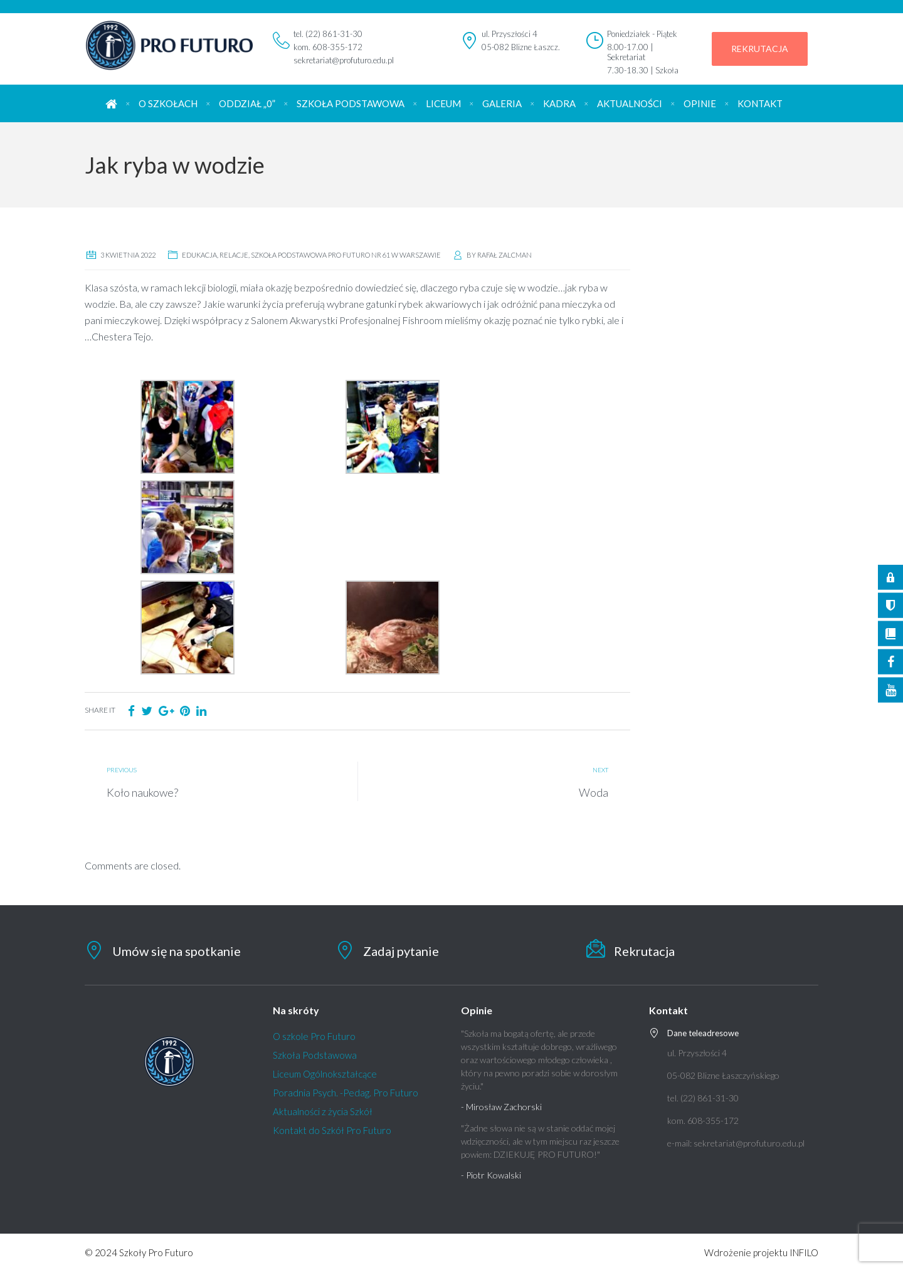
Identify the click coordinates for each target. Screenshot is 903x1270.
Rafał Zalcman (504, 255)
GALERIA (502, 103)
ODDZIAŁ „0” (247, 103)
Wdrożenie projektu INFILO (761, 1252)
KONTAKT (760, 103)
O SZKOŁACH (168, 103)
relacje (233, 255)
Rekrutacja (644, 950)
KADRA (559, 103)
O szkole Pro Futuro (314, 1036)
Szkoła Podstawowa (315, 1055)
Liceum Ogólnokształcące (325, 1073)
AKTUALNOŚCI (629, 103)
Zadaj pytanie (401, 950)
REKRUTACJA (759, 48)
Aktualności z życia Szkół (322, 1111)
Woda (593, 792)
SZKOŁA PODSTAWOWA (350, 103)
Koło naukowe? (142, 792)
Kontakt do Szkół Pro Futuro (332, 1130)
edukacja (199, 255)
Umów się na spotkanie (176, 950)
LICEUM (443, 103)
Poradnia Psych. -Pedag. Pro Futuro (345, 1092)
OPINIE (700, 103)
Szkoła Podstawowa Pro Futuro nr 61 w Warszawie (346, 255)
